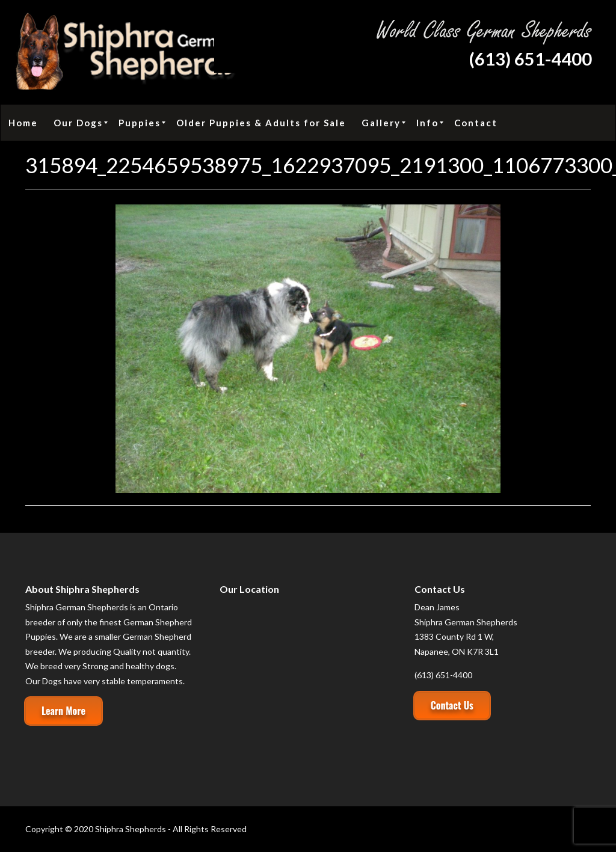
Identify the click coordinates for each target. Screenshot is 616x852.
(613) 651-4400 (530, 58)
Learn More (63, 710)
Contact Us (452, 705)
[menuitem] (23, 123)
